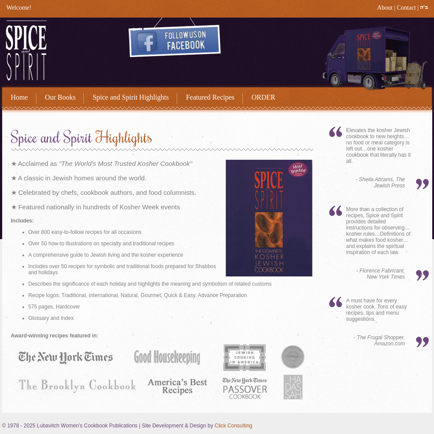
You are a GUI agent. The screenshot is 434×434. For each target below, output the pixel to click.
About (384, 7)
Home (19, 97)
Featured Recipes (210, 97)
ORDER (263, 97)
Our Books (60, 97)
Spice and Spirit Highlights (130, 97)
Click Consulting (233, 426)
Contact (406, 7)
